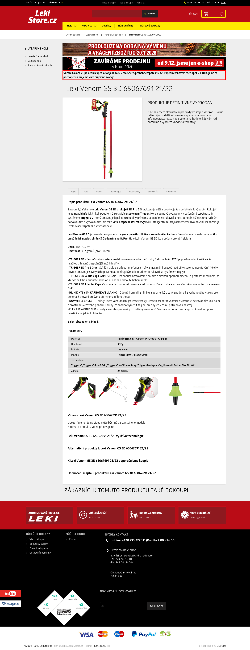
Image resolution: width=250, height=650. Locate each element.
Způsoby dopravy (39, 548)
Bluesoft (221, 646)
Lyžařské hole (92, 35)
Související (153, 192)
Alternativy (134, 192)
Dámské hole (34, 61)
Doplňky (106, 26)
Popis (73, 192)
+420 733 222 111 (195, 3)
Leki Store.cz (42, 17)
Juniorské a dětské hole (40, 65)
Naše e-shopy (109, 3)
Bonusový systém (39, 544)
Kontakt (140, 3)
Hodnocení (171, 192)
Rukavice (87, 26)
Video (99, 192)
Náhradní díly (125, 26)
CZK (217, 3)
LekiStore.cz (54, 3)
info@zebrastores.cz (160, 119)
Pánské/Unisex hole (114, 35)
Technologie (115, 192)
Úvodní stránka (73, 35)
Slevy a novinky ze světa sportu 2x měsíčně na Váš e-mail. (129, 598)
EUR (223, 3)
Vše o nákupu (126, 3)
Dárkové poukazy (150, 26)
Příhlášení (193, 13)
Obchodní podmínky (40, 553)
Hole (69, 26)
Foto (86, 192)
